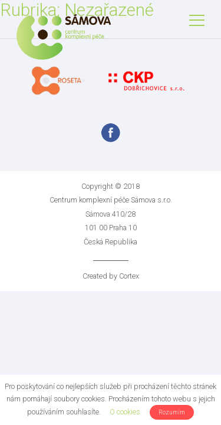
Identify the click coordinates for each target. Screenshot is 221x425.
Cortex (129, 276)
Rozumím (172, 412)
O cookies (125, 411)
